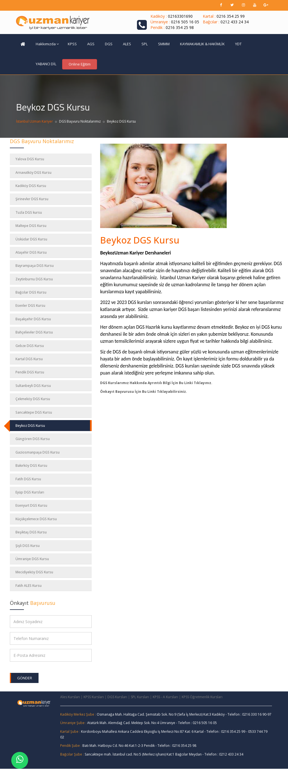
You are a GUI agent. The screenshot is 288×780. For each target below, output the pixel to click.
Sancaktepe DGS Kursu (33, 412)
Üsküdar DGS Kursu (31, 239)
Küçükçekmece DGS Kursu (36, 519)
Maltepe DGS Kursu (30, 225)
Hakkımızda (47, 43)
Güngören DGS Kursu (32, 438)
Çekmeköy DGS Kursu (32, 398)
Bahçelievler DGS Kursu (34, 332)
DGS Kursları (117, 697)
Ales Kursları (70, 697)
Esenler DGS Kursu (30, 305)
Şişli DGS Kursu (27, 545)
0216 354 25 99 (231, 16)
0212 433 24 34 (234, 21)
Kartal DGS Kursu (29, 359)
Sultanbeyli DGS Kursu (33, 385)
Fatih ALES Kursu (28, 585)
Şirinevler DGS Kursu (31, 199)
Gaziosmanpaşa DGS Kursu (37, 452)
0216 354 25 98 (180, 27)
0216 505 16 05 (185, 21)
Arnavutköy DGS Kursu (33, 172)
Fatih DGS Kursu (28, 479)
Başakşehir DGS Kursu (33, 319)
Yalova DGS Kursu (29, 159)
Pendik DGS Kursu (29, 372)
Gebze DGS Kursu (29, 345)
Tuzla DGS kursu (28, 212)
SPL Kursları (140, 697)
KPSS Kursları (94, 697)
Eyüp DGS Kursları (29, 492)
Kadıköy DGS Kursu (30, 185)
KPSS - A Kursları (165, 697)
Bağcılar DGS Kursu (30, 292)
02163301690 (180, 16)
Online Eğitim (80, 64)
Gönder (24, 677)
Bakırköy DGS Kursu (31, 465)
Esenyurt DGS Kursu (31, 505)
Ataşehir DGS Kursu (31, 252)
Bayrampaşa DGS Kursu (34, 265)
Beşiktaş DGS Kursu (31, 532)
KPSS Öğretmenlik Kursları (202, 697)
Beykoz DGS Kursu (30, 425)
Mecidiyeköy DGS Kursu (34, 572)
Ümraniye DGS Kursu (32, 558)
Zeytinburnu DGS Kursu (34, 279)
